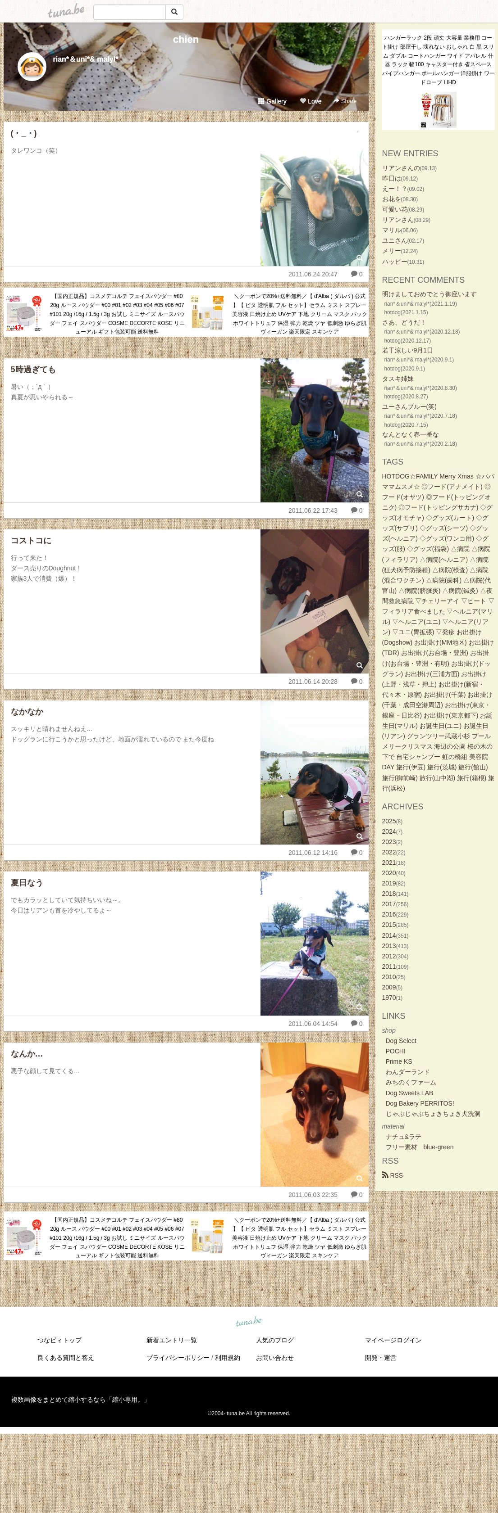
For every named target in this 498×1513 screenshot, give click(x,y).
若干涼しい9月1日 (408, 350)
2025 (389, 821)
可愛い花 (394, 209)
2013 (389, 945)
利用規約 (227, 1357)
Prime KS (399, 1061)
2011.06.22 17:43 (313, 510)
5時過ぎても (33, 369)
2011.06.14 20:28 (313, 681)
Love (310, 101)
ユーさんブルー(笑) (409, 406)
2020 (389, 872)
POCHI (396, 1051)
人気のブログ (275, 1340)
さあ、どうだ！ (404, 322)
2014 (389, 935)
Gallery (272, 101)
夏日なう (27, 882)
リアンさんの (401, 168)
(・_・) (24, 133)
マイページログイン (393, 1340)
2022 (389, 852)
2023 (389, 841)
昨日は (391, 178)
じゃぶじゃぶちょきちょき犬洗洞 (433, 1113)
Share (345, 101)
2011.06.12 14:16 (313, 852)
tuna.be (249, 1322)
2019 (389, 883)
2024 (389, 831)
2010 (389, 976)
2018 (389, 893)
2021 (389, 862)
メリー (391, 250)
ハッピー (394, 261)
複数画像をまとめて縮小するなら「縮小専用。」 (80, 1399)
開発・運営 (381, 1357)
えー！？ (394, 188)
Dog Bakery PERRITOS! (420, 1103)
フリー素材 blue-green (420, 1147)
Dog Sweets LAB (410, 1093)
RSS (392, 1175)
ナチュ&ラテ (403, 1136)
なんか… (27, 1053)
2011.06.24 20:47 (313, 274)
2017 (389, 904)
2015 (389, 924)
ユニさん (394, 240)
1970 (389, 997)
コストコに (31, 540)
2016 (389, 914)
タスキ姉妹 (398, 378)
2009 (389, 987)
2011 (389, 966)
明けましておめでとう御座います (429, 294)
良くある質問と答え (65, 1357)
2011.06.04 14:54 (313, 1023)
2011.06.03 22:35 (313, 1194)
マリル (391, 230)
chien (186, 39)
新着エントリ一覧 (171, 1340)
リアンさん (398, 219)
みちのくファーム (411, 1082)
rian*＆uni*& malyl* (86, 59)
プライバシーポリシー (178, 1357)
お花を (391, 199)
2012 (389, 956)
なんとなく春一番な (410, 434)
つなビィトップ (59, 1340)
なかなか (27, 711)
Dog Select (401, 1040)
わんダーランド (408, 1071)
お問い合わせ (275, 1357)
